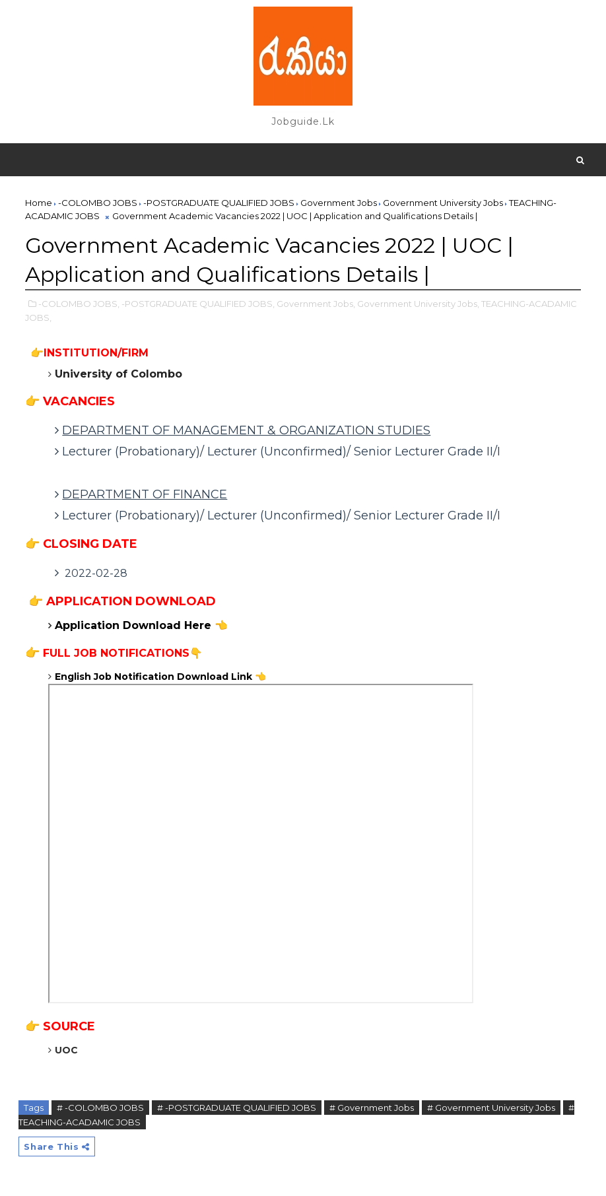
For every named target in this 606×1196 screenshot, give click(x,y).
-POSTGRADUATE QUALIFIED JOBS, (198, 303)
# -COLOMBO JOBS (100, 1107)
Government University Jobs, (418, 303)
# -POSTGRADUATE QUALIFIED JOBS (236, 1107)
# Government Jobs (371, 1107)
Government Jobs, (316, 303)
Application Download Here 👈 (141, 625)
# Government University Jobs (491, 1107)
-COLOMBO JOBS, (78, 303)
